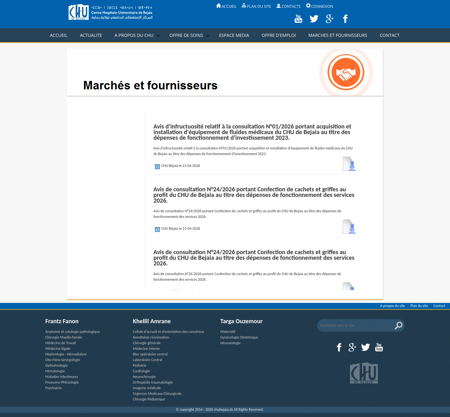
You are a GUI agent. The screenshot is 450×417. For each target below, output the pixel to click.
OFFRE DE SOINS (186, 35)
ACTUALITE (91, 35)
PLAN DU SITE (256, 6)
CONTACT (389, 35)
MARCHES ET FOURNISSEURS (338, 35)
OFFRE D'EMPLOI (279, 35)
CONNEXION (319, 6)
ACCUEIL (226, 6)
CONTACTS (288, 6)
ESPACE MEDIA (234, 35)
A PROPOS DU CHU (134, 35)
